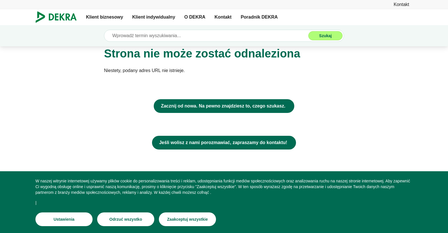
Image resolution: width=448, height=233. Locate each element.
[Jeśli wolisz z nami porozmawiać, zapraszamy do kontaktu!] (224, 143)
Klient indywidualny (153, 17)
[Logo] (58, 17)
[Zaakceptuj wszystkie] (187, 219)
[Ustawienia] (64, 219)
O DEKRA (194, 17)
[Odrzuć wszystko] (125, 219)
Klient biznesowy (104, 17)
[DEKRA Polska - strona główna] (224, 106)
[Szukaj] (325, 35)
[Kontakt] (401, 4)
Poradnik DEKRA (259, 17)
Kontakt (223, 17)
